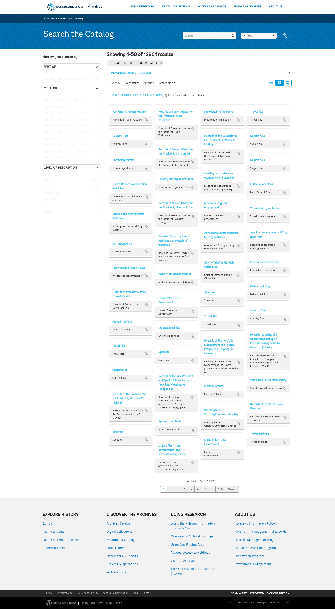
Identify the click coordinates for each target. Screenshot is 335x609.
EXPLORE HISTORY (142, 6)
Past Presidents (54, 531)
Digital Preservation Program (255, 548)
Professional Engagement (253, 564)
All (45, 73)
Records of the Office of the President (67, 79)
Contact (146, 593)
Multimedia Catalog (121, 540)
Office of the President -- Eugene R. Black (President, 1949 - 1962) (71, 119)
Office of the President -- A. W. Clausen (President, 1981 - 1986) (71, 132)
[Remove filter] (161, 63)
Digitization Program (249, 556)
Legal (49, 593)
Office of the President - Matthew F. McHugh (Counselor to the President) (71, 100)
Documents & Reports (122, 556)
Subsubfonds (52, 192)
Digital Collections (119, 531)
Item (46, 205)
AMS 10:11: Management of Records (261, 531)
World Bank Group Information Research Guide (193, 525)
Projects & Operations (122, 564)
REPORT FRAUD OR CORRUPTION (269, 593)
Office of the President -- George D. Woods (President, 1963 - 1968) (71, 126)
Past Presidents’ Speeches (61, 540)
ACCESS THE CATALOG (212, 6)
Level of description (60, 167)
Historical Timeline (56, 548)
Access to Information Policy (255, 523)
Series (47, 186)
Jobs (135, 593)
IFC (101, 603)
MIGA (109, 603)
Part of (50, 67)
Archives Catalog (118, 523)
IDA (93, 603)
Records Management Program (257, 540)
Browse (259, 36)
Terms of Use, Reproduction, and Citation (194, 571)
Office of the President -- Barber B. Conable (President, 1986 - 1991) (71, 145)
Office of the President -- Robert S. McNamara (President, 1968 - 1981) (71, 139)
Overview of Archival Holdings (192, 536)
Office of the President (57, 107)
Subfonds (49, 199)
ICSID (119, 603)
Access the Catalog (70, 18)
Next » (232, 489)
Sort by (115, 83)
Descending (166, 83)
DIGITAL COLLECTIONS (176, 6)
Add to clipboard (146, 120)
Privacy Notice (65, 593)
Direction (148, 83)
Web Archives (116, 572)
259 (220, 489)
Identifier (132, 83)
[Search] (209, 35)
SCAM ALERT (239, 593)
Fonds (47, 212)
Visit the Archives (183, 561)
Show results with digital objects (185, 95)
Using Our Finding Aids (187, 544)
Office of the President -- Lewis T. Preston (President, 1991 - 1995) (71, 152)
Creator (50, 88)
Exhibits (48, 523)
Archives (95, 7)
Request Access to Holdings (190, 552)
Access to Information (115, 593)
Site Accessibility (88, 593)
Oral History (115, 548)
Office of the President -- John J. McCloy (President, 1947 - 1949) (71, 113)
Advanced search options (131, 72)
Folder (47, 180)
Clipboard (287, 35)
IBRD (85, 603)
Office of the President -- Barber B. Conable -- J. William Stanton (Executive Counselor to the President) (71, 158)
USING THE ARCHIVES (247, 6)
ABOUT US (275, 6)
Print (268, 83)
